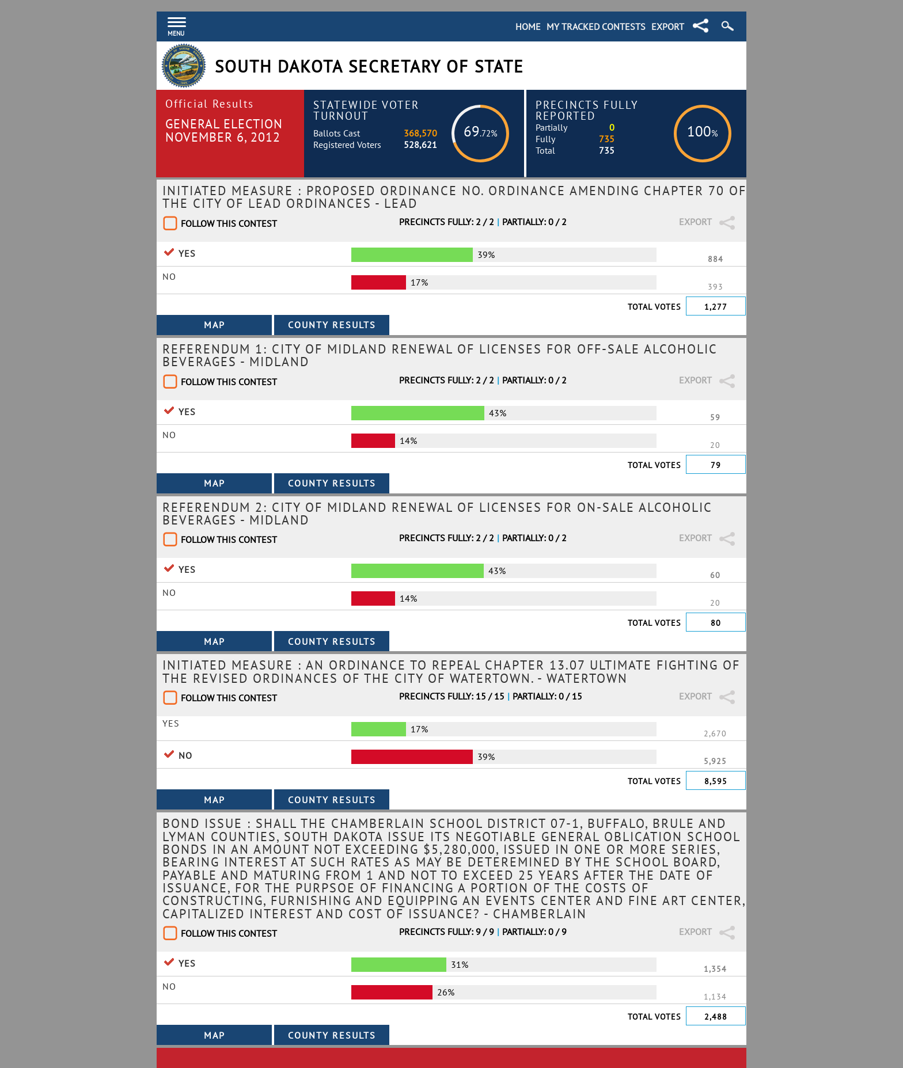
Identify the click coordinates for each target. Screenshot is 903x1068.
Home (528, 26)
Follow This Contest (229, 223)
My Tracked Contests (596, 26)
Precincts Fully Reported (587, 110)
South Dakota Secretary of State (369, 66)
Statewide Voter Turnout (366, 110)
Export (667, 26)
